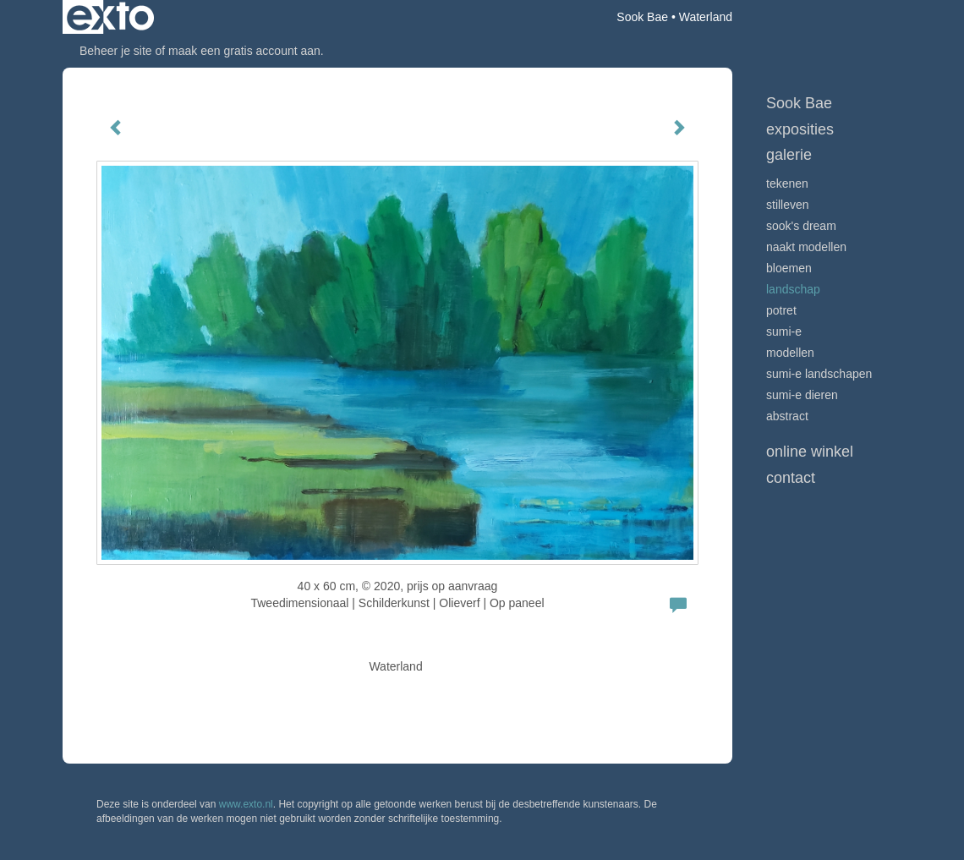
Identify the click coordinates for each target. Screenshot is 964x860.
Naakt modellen (806, 247)
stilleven (787, 204)
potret (781, 310)
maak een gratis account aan (244, 51)
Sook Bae (642, 17)
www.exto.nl (246, 804)
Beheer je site (115, 51)
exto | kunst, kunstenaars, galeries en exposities (110, 17)
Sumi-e (784, 331)
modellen (790, 352)
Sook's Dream (801, 226)
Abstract (787, 416)
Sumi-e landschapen (819, 374)
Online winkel (809, 451)
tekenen (787, 183)
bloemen (789, 268)
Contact (790, 477)
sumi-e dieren (802, 395)
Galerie (789, 154)
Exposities (800, 129)
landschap (793, 289)
